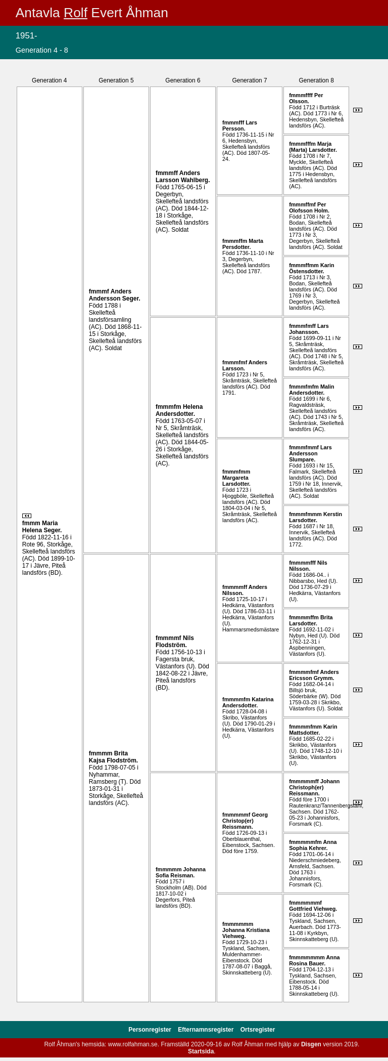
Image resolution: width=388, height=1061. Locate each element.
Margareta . (236, 481)
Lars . (239, 125)
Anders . (114, 295)
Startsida (201, 1051)
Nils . (175, 641)
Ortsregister (257, 1029)
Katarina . (247, 702)
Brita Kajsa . (113, 757)
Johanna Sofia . (181, 872)
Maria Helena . (42, 527)
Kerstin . (315, 517)
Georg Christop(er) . (245, 821)
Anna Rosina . (314, 960)
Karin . (311, 268)
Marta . (242, 244)
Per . (306, 98)
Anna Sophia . (312, 845)
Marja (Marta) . (313, 147)
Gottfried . (313, 909)
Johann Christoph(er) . (314, 787)
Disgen (311, 1044)
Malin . (311, 390)
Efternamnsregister (206, 1029)
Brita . (310, 620)
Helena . (179, 410)
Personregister (150, 1029)
